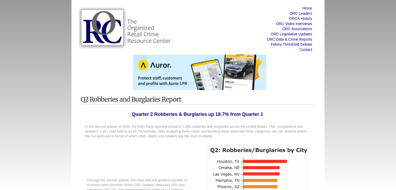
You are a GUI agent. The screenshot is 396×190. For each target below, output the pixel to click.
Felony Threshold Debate (291, 44)
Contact (306, 50)
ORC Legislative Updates (291, 34)
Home (307, 8)
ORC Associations (297, 29)
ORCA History (300, 18)
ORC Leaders (300, 13)
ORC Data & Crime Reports (289, 39)
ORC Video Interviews (294, 24)
